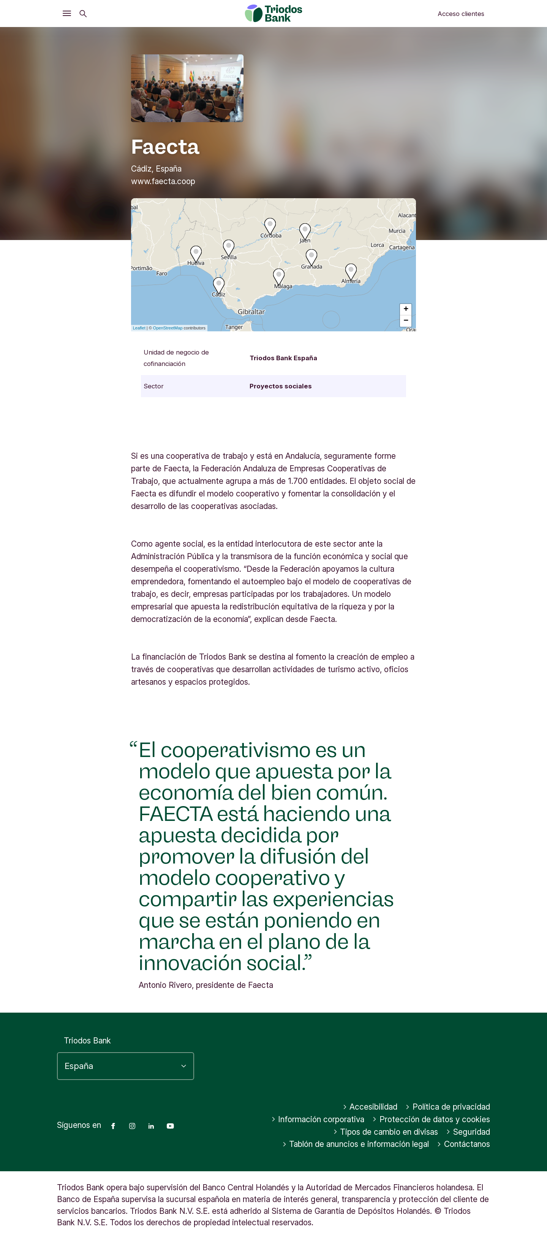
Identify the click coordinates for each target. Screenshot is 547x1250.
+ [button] (405, 309)
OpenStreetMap (168, 328)
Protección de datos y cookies (431, 1119)
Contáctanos (463, 1144)
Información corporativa (318, 1119)
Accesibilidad (370, 1107)
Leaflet (139, 328)
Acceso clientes (461, 13)
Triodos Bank (87, 1040)
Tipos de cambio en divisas (385, 1132)
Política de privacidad (447, 1107)
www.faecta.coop (163, 181)
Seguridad (468, 1132)
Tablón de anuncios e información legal (355, 1144)
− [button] (405, 321)
